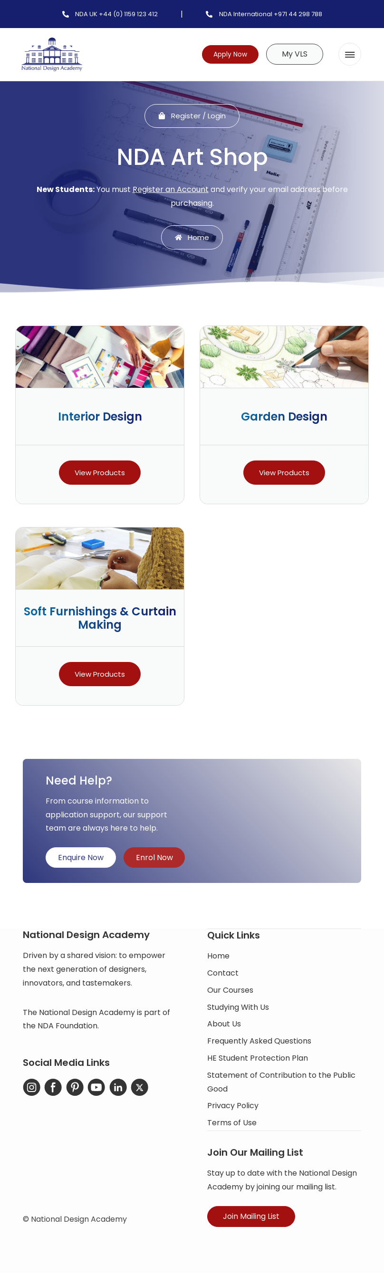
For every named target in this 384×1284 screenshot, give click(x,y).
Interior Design (100, 419)
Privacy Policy (233, 1108)
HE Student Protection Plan (257, 1060)
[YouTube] (94, 1090)
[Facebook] (52, 1090)
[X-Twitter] (135, 1090)
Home (218, 958)
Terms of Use (232, 1125)
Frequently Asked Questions (259, 1043)
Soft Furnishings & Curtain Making (100, 620)
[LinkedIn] (115, 1090)
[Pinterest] (73, 1090)
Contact (223, 975)
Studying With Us (238, 1009)
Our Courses (230, 992)
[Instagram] (31, 1090)
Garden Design (284, 419)
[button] (349, 54)
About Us (224, 1026)
